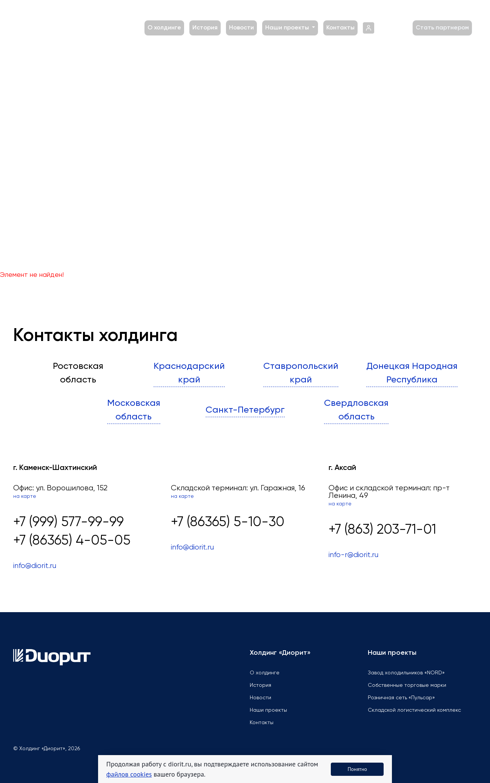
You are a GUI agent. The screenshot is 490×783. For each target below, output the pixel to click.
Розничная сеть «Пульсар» (401, 697)
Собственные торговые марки (407, 685)
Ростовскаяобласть (78, 373)
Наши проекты (287, 28)
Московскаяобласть (133, 410)
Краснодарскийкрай (189, 373)
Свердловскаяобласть (356, 410)
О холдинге (164, 28)
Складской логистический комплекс (414, 710)
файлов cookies (129, 774)
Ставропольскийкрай (300, 373)
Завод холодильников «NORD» (406, 673)
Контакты (340, 28)
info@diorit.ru (34, 566)
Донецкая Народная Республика (412, 373)
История (205, 28)
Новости (241, 28)
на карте (24, 496)
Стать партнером (442, 28)
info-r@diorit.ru (353, 555)
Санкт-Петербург (245, 410)
